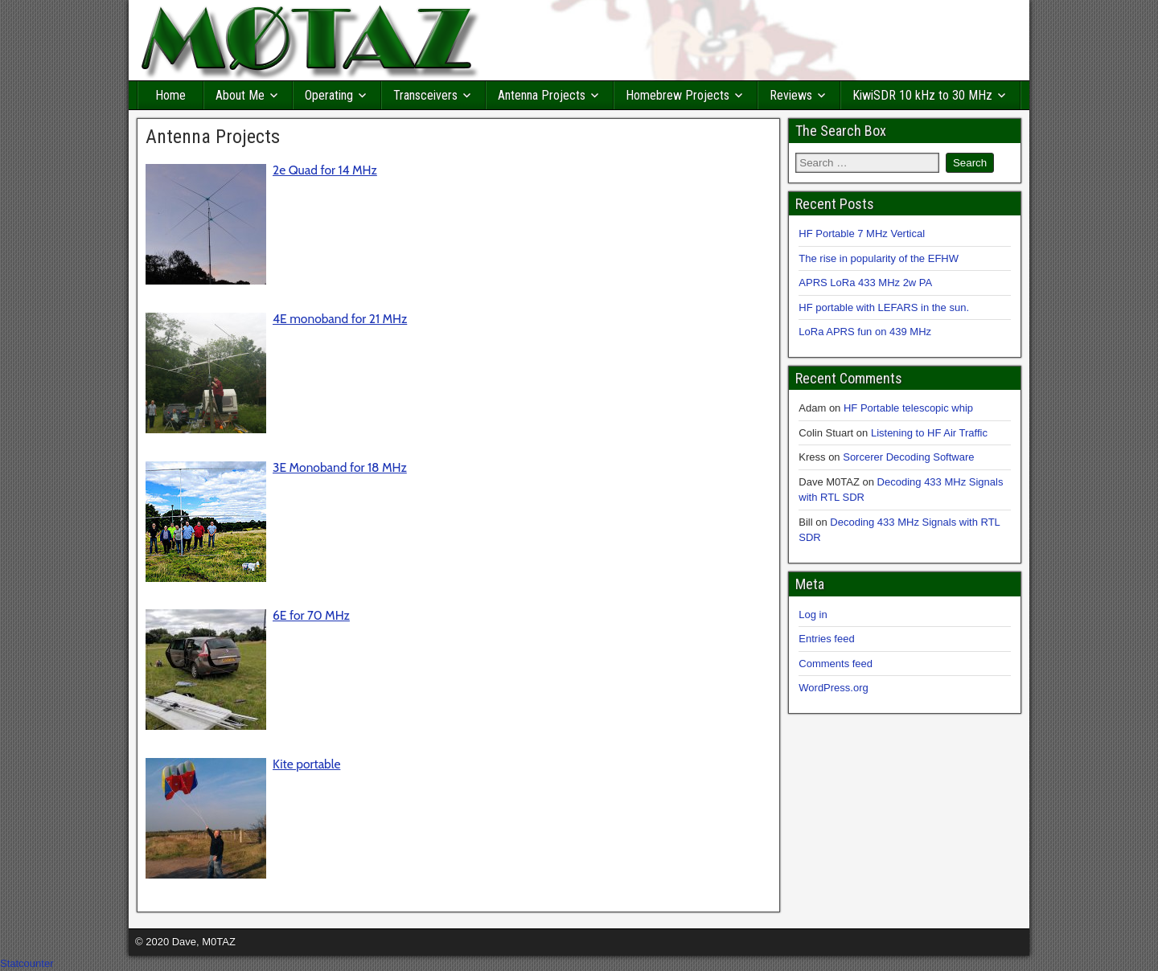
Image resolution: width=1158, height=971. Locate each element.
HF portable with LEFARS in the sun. (884, 307)
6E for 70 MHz (311, 615)
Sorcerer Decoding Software (908, 457)
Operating (329, 95)
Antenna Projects (541, 95)
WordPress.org (833, 688)
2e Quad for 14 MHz (325, 170)
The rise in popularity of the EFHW (879, 258)
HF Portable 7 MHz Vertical (862, 233)
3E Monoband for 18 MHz (340, 467)
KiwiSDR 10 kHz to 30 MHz (922, 95)
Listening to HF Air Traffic (929, 433)
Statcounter (27, 963)
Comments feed (836, 664)
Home (170, 95)
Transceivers (425, 95)
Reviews (791, 95)
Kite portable (306, 764)
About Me (240, 95)
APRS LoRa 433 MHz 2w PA (865, 283)
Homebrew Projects (677, 95)
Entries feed (826, 639)
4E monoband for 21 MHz (340, 318)
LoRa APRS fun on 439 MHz (865, 332)
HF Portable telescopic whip (908, 408)
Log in (813, 614)
